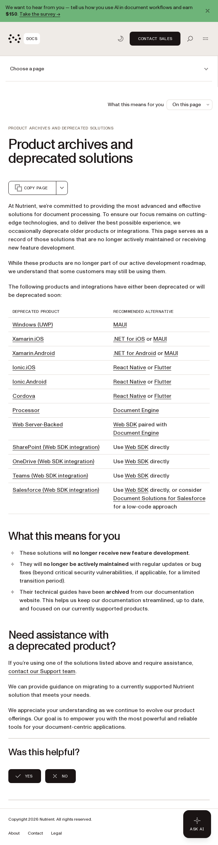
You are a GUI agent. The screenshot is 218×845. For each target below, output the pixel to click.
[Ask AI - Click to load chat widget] (197, 824)
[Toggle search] (190, 39)
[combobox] (62, 188)
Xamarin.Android (34, 353)
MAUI (120, 325)
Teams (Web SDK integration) (50, 476)
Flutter (162, 367)
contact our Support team (41, 671)
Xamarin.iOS (28, 339)
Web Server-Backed (38, 424)
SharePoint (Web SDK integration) (56, 447)
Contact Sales (155, 39)
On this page (191, 104)
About (13, 833)
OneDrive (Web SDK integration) (53, 461)
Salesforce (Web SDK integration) (56, 490)
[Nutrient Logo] (24, 38)
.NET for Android (134, 353)
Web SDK (125, 424)
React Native (129, 367)
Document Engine (136, 410)
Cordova (24, 396)
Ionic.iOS (24, 367)
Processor (26, 410)
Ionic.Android (30, 382)
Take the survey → (39, 14)
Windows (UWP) (33, 325)
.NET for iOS (129, 339)
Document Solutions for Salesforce (159, 498)
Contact (35, 833)
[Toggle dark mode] (120, 39)
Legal (56, 833)
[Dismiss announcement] (208, 11)
